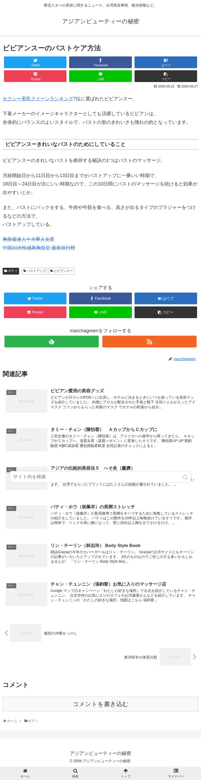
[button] (186, 478)
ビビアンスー (63, 271)
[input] (100, 478)
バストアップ (36, 271)
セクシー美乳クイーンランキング (38, 98)
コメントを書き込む (100, 704)
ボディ (13, 271)
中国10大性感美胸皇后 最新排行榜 (39, 248)
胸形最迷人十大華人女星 (28, 239)
